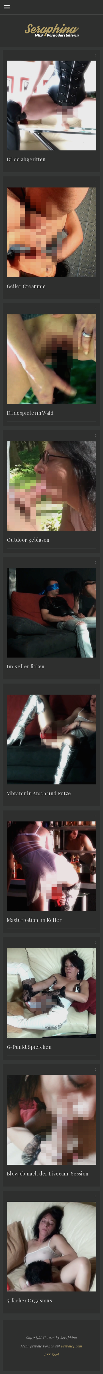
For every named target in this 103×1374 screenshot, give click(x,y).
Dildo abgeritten (26, 159)
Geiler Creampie (26, 286)
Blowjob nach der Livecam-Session (48, 1173)
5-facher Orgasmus (29, 1300)
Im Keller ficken (26, 666)
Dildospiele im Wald (30, 413)
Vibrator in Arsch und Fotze (39, 793)
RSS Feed (51, 1354)
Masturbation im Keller (34, 920)
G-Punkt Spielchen (29, 1047)
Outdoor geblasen (28, 539)
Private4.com (71, 1346)
